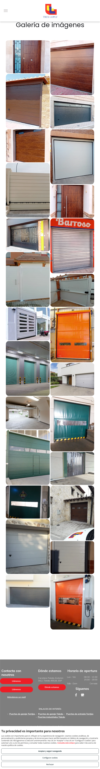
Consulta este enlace (66, 743)
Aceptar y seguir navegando (50, 751)
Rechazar (50, 764)
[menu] (5, 10)
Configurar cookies (50, 757)
